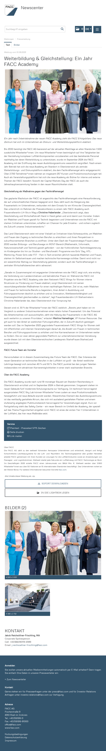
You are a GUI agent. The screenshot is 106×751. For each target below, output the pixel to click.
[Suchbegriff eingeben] (35, 29)
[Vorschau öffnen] (53, 101)
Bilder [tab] (17, 44)
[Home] (12, 10)
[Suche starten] (62, 29)
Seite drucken (17, 432)
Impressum (10, 740)
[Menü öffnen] (97, 29)
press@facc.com (60, 691)
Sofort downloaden (53, 483)
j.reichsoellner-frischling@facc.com (29, 645)
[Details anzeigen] (99, 577)
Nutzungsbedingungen (16, 734)
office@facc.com (13, 724)
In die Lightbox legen (53, 492)
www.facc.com (12, 727)
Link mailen (16, 436)
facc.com (62, 469)
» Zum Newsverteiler (15, 679)
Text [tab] (8, 44)
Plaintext (14, 428)
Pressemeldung (23, 39)
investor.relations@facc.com (34, 694)
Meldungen (9, 39)
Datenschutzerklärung (16, 737)
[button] (79, 29)
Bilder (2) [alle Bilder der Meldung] (15, 507)
